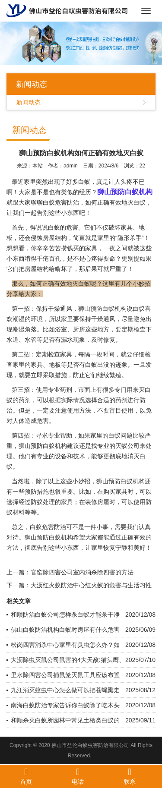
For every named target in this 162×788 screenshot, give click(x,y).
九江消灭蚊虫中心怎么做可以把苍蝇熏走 (65, 690)
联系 (130, 776)
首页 (26, 776)
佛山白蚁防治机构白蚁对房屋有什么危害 (65, 629)
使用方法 (79, 410)
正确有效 (133, 537)
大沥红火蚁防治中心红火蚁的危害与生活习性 (91, 585)
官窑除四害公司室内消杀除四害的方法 (82, 572)
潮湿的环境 (28, 318)
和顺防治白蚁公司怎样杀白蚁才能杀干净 (65, 614)
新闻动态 (28, 102)
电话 (78, 776)
